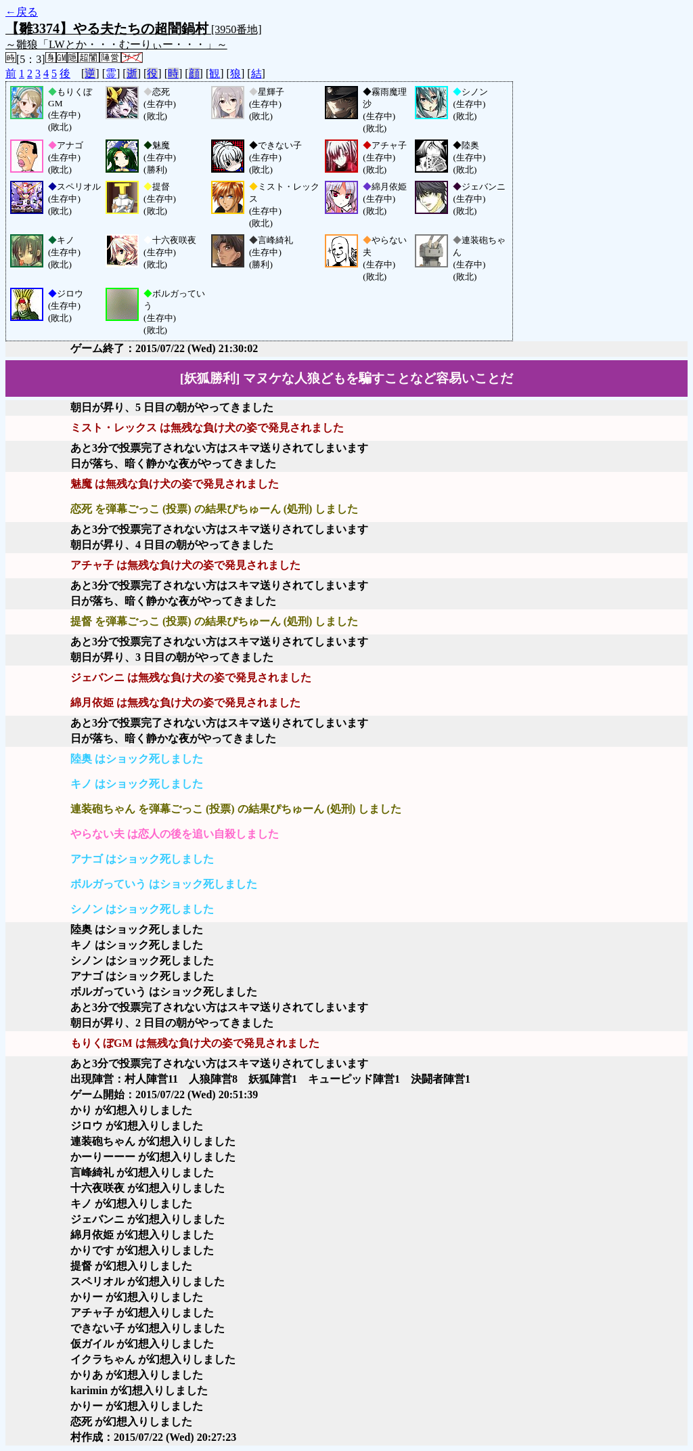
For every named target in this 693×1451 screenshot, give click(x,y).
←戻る (21, 12)
